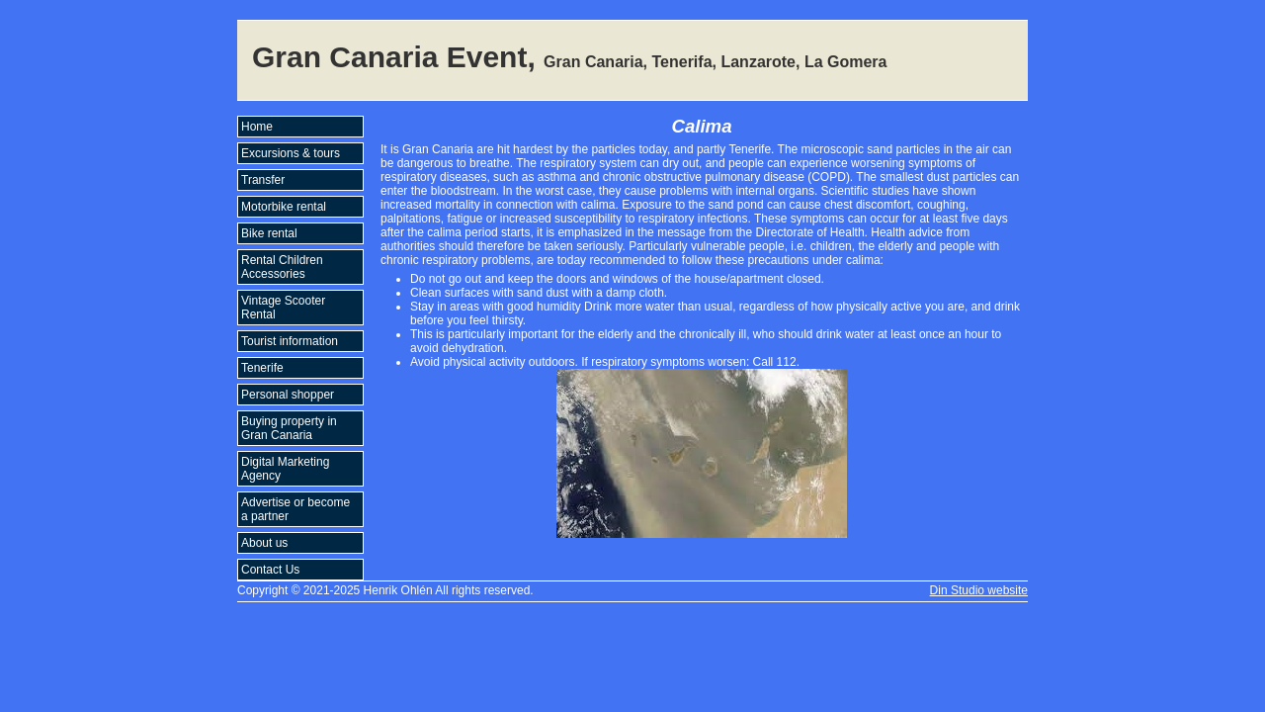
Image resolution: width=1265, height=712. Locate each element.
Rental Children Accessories (282, 267)
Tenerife (262, 368)
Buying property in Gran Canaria (289, 428)
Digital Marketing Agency (285, 469)
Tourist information (289, 341)
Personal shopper (287, 394)
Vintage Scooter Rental (283, 307)
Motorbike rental (283, 207)
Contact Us (270, 570)
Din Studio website (979, 590)
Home (257, 127)
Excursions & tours (290, 153)
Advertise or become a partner (295, 509)
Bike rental (269, 233)
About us (264, 543)
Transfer (263, 180)
